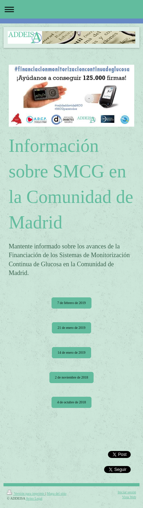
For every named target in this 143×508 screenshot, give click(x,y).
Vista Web (129, 497)
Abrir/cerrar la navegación (71, 9)
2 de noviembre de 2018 (71, 377)
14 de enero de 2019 (71, 352)
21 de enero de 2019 (71, 328)
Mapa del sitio (56, 493)
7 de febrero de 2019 (71, 303)
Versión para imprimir (26, 493)
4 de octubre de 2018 (71, 402)
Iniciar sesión (127, 492)
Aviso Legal (34, 498)
